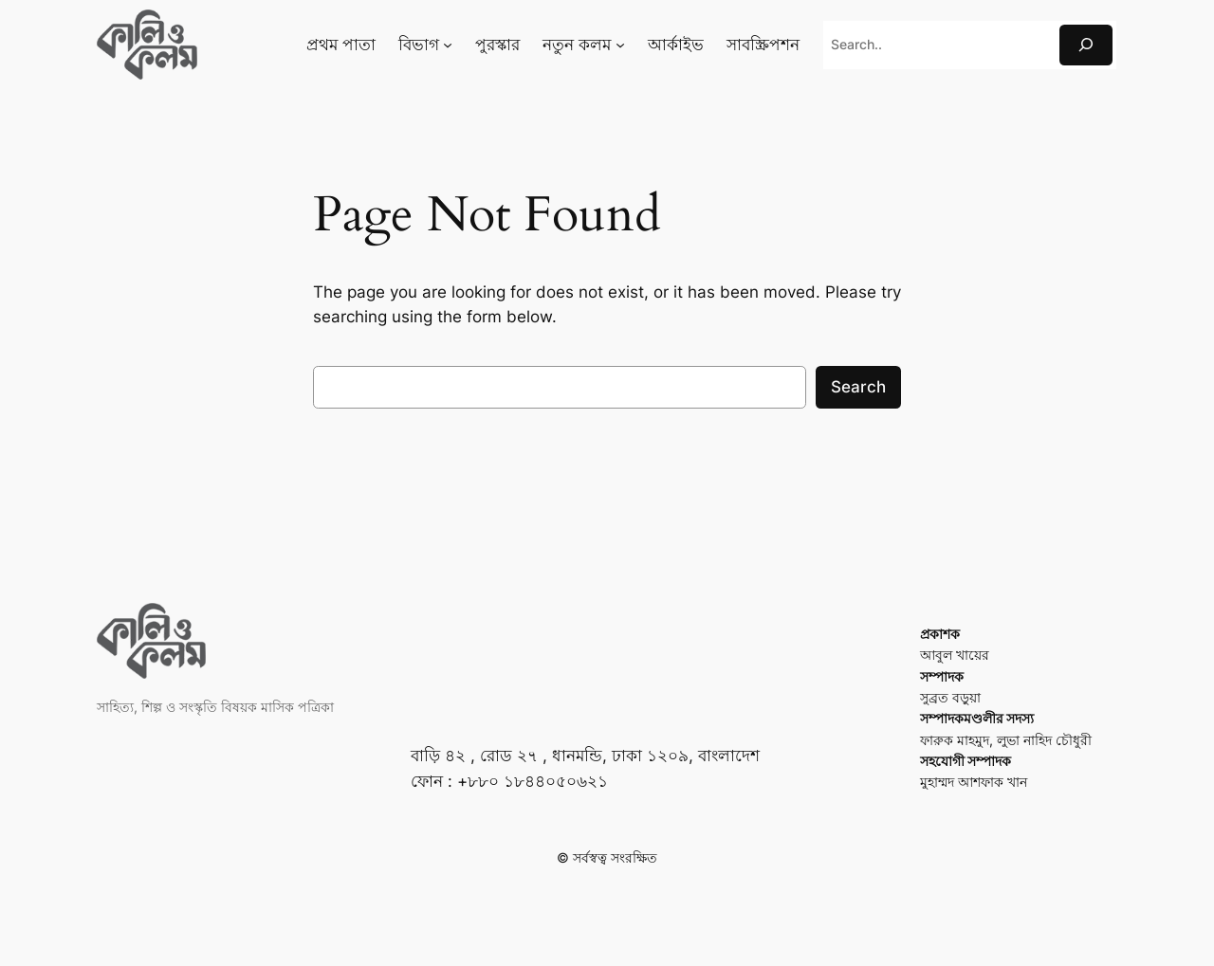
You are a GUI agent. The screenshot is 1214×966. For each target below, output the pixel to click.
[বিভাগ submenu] (447, 44)
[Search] (1086, 45)
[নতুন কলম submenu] (620, 44)
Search (858, 386)
